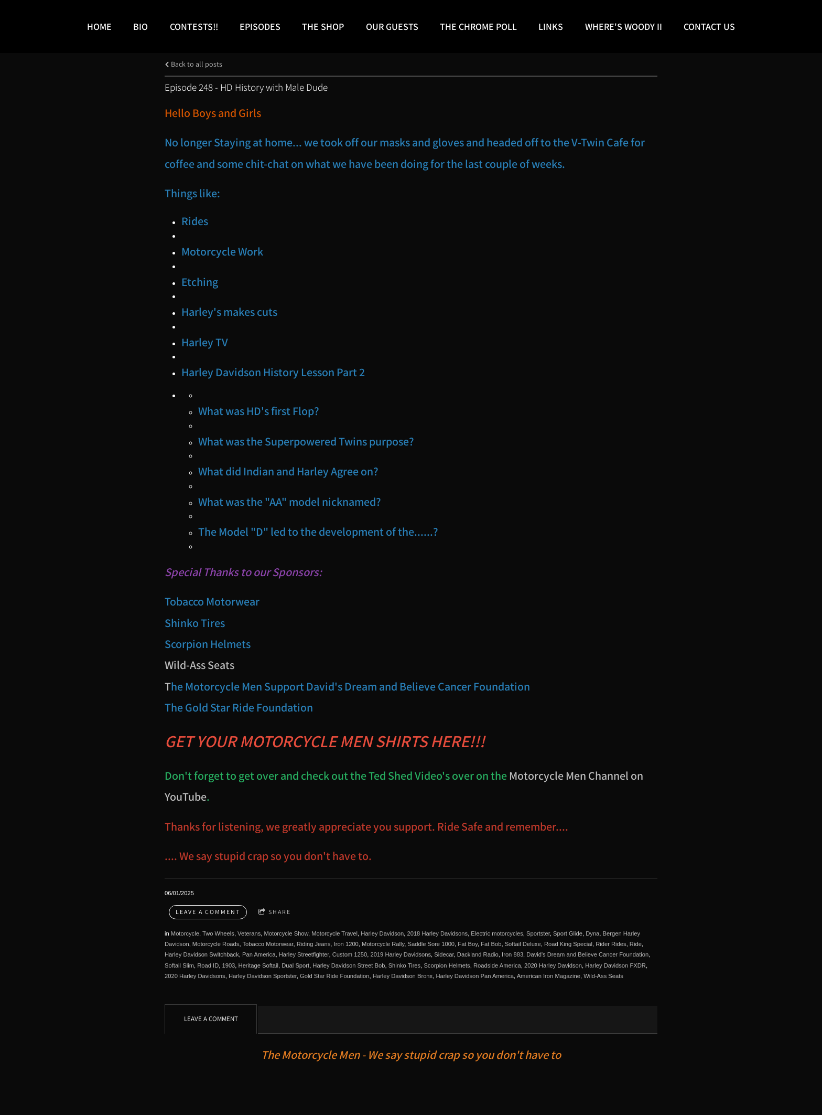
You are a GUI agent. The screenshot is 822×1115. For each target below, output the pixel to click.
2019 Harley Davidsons (400, 954)
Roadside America (497, 965)
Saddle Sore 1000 (431, 944)
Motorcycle (185, 933)
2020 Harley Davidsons (195, 976)
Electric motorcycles (497, 933)
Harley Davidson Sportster (263, 976)
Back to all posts (193, 64)
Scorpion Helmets (447, 965)
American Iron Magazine (548, 976)
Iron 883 (512, 954)
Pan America (258, 954)
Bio (140, 26)
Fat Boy (468, 944)
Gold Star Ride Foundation (334, 976)
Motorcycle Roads (216, 944)
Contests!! (194, 26)
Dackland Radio (478, 954)
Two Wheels (218, 933)
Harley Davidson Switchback (202, 954)
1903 (228, 965)
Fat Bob (491, 944)
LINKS (550, 26)
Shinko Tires (404, 965)
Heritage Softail (259, 965)
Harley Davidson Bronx (402, 976)
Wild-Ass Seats (199, 664)
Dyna (592, 933)
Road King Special (568, 944)
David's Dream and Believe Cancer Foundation (587, 954)
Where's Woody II (623, 26)
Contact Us (709, 26)
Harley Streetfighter (304, 954)
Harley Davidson (382, 933)
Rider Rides (611, 944)
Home (99, 26)
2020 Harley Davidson (553, 965)
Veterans (249, 933)
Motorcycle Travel (334, 933)
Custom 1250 (349, 954)
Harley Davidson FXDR (615, 965)
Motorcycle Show (286, 933)
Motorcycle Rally (383, 944)
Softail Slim (179, 965)
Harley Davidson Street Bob (348, 965)
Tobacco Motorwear (267, 944)
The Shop (323, 26)
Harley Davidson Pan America (475, 976)
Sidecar (443, 954)
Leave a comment (208, 912)
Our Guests (392, 26)
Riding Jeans (314, 944)
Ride (636, 944)
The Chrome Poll (478, 26)
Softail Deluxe (523, 944)
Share (274, 912)
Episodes (260, 26)
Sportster (538, 933)
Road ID (208, 965)
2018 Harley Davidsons (437, 933)
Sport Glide (567, 933)
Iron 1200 (346, 944)
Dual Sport (295, 965)
